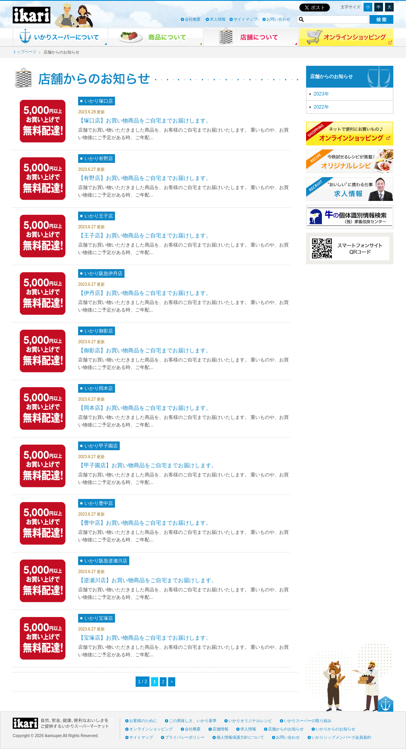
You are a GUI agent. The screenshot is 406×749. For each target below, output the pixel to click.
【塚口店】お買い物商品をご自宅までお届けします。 (144, 120)
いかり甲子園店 (101, 446)
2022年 (321, 107)
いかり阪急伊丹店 (103, 273)
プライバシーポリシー (185, 737)
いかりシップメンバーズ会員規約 (341, 737)
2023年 (321, 94)
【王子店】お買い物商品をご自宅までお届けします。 (144, 235)
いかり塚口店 (98, 101)
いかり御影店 (98, 331)
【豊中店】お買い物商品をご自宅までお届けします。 (144, 523)
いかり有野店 (98, 158)
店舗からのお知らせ (331, 76)
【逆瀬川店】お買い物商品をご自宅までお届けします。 (147, 580)
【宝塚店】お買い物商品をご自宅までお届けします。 (144, 637)
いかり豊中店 (98, 503)
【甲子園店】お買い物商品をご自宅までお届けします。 (147, 465)
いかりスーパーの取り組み (307, 720)
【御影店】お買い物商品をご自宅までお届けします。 (144, 350)
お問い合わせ (278, 19)
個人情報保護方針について (240, 737)
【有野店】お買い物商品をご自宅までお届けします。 (144, 178)
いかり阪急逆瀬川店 (105, 561)
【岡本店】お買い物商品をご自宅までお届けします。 (144, 408)
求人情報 (218, 19)
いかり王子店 (98, 216)
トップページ (24, 52)
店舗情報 (220, 729)
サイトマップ (245, 19)
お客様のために (143, 720)
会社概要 (193, 19)
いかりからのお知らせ (335, 729)
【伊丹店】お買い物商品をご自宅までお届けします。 (144, 293)
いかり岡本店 (98, 388)
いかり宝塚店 (98, 618)
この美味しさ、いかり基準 (192, 720)
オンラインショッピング (151, 729)
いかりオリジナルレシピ (250, 720)
